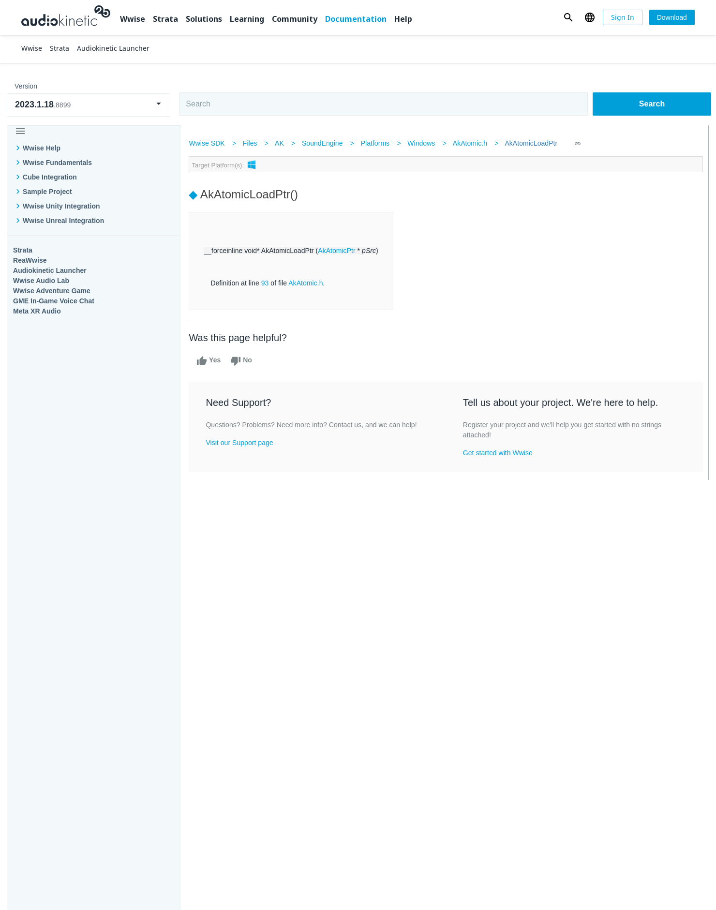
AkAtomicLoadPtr (533, 143)
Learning (247, 19)
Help (403, 19)
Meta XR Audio (37, 311)
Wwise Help (41, 148)
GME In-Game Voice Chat (53, 301)
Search (652, 104)
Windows (423, 143)
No (243, 361)
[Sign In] (622, 17)
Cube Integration (50, 177)
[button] (568, 17)
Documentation (356, 19)
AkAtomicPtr (338, 250)
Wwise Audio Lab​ (41, 280)
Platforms (377, 143)
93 (267, 283)
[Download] (672, 17)
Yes (211, 361)
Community (294, 19)
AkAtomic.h (472, 143)
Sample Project (47, 191)
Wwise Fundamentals (57, 162)
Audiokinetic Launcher (50, 270)
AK (281, 143)
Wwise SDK (209, 143)
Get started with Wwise (498, 453)
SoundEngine (324, 143)
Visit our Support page (241, 443)
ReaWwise (30, 260)
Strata (165, 19)
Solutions (204, 19)
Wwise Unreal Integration (63, 220)
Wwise (132, 19)
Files (252, 143)
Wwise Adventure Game (51, 291)
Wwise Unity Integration (61, 206)
